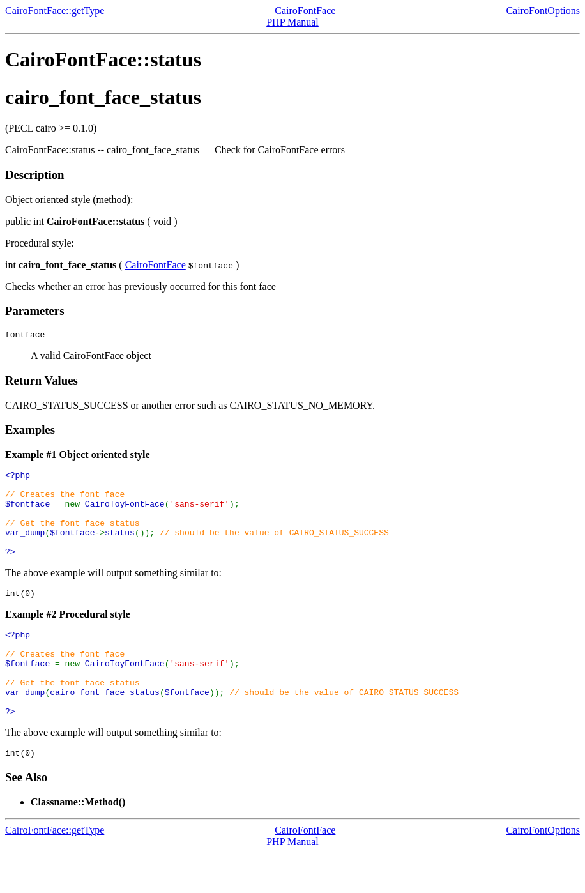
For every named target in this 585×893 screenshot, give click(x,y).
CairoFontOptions (543, 10)
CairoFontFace (305, 10)
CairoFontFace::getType (54, 10)
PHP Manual (292, 22)
